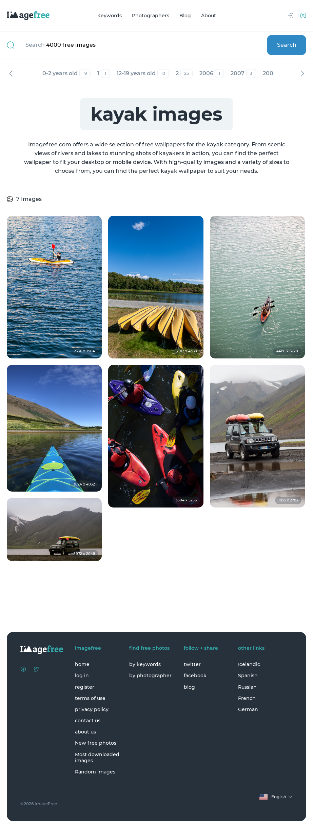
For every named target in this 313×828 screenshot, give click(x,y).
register (84, 687)
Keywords (109, 16)
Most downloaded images (97, 757)
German (248, 709)
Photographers (150, 16)
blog (189, 687)
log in (82, 675)
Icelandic (249, 664)
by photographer (150, 675)
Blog (185, 16)
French (247, 698)
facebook (195, 675)
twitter (192, 664)
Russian (247, 687)
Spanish (248, 675)
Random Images (95, 772)
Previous (11, 73)
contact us (87, 721)
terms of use (90, 698)
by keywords (145, 664)
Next (302, 73)
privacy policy (92, 709)
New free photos (95, 743)
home (82, 664)
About (208, 16)
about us (85, 732)
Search (286, 45)
